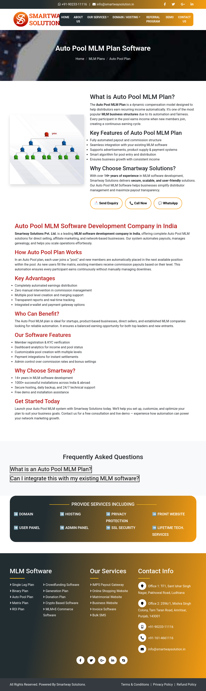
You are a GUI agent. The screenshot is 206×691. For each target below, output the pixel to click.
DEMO (170, 17)
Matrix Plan (19, 603)
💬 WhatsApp (168, 203)
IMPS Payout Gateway (107, 585)
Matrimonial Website (106, 597)
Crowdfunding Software (61, 585)
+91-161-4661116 (161, 638)
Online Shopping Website (109, 591)
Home (80, 59)
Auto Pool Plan (21, 597)
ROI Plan (17, 609)
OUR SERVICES (97, 17)
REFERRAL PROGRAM (153, 19)
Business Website (104, 603)
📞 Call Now (138, 203)
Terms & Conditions (135, 684)
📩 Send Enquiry (106, 203)
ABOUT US (78, 19)
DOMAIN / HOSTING (125, 17)
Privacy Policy (163, 684)
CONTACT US (184, 19)
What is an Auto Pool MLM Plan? (50, 469)
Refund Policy (186, 684)
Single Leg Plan (22, 585)
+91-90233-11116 (72, 4)
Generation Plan (55, 591)
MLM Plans (97, 59)
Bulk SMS (98, 615)
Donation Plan (54, 597)
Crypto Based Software (60, 603)
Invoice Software (103, 609)
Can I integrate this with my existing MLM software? (74, 478)
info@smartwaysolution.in (113, 4)
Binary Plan (19, 591)
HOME (65, 17)
